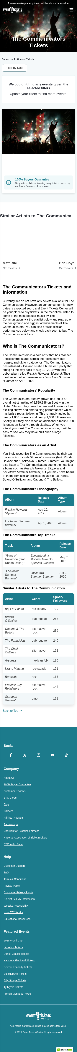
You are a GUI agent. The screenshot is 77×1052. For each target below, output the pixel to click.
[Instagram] (38, 755)
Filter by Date (14, 67)
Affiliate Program (13, 817)
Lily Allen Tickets (13, 947)
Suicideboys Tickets (15, 973)
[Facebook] (11, 755)
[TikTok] (66, 755)
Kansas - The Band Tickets (19, 960)
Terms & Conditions (15, 879)
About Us (9, 777)
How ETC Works (13, 912)
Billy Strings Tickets (15, 980)
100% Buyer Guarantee (17, 784)
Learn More (44, 186)
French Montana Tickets (17, 993)
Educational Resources (17, 918)
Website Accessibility (16, 905)
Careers (8, 811)
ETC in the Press (13, 844)
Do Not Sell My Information (19, 899)
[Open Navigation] (71, 10)
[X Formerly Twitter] (25, 755)
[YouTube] (52, 755)
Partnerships (11, 824)
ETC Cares (10, 797)
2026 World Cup (13, 940)
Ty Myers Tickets (13, 987)
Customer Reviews (14, 791)
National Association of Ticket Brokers (25, 837)
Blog (6, 804)
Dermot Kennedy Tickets (18, 967)
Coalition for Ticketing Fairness (21, 830)
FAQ (6, 872)
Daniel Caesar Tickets (16, 953)
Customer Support (14, 865)
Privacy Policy (12, 885)
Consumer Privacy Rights (18, 892)
